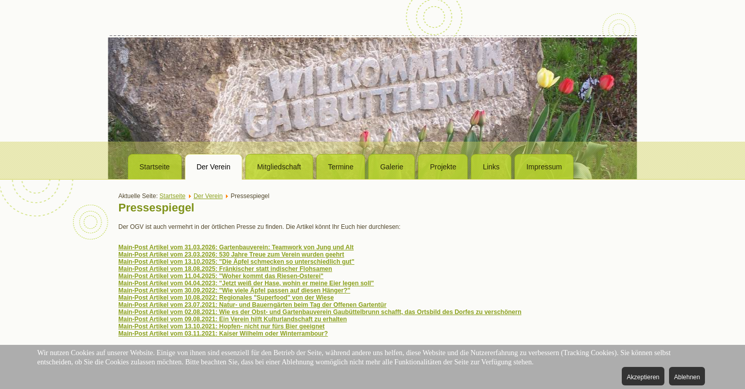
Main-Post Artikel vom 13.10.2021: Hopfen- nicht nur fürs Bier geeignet (222, 326)
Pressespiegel (157, 207)
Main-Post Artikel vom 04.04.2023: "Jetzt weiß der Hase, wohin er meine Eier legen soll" (246, 283)
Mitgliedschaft (279, 167)
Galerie (391, 167)
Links (491, 167)
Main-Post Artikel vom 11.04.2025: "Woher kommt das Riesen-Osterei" (221, 276)
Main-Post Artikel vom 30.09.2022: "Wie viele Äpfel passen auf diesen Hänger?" (235, 290)
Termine (341, 167)
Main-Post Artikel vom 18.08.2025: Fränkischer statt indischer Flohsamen (225, 269)
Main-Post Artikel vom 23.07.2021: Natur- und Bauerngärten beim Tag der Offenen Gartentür (253, 304)
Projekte (443, 167)
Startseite (155, 167)
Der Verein (214, 167)
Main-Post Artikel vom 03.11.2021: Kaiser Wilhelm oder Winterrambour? (223, 333)
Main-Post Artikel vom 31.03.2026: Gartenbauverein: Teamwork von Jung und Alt (236, 247)
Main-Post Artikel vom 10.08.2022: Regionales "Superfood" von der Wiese (226, 297)
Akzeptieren (643, 377)
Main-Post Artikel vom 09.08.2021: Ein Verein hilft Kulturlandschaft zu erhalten (233, 319)
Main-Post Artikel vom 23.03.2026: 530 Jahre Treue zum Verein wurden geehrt (232, 254)
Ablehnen (687, 377)
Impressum (544, 167)
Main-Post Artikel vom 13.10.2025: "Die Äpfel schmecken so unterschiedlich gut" (237, 261)
